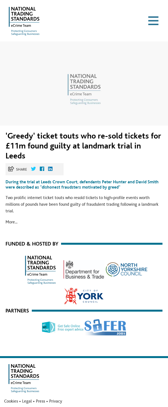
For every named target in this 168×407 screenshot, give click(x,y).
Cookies (11, 401)
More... (11, 222)
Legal (27, 401)
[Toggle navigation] (153, 21)
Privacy (55, 401)
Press (40, 401)
